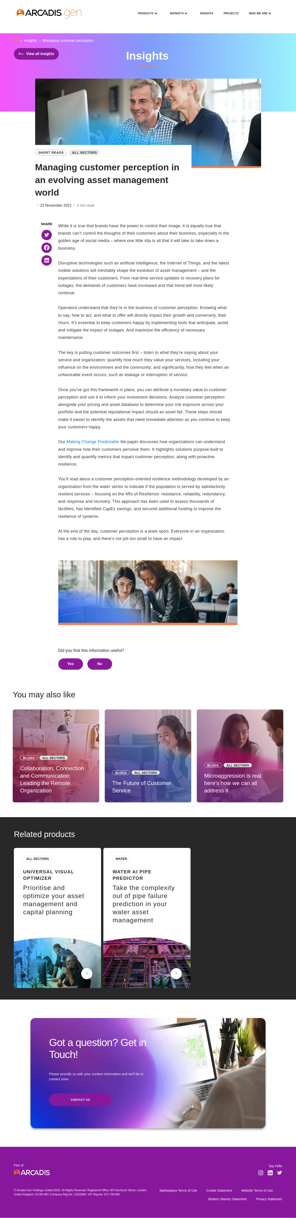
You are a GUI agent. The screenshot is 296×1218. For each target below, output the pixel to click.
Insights (204, 10)
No (99, 664)
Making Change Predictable (93, 441)
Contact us (80, 1100)
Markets (175, 10)
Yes (70, 664)
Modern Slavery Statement (227, 1199)
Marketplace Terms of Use (178, 1191)
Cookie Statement (219, 1191)
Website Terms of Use (257, 1191)
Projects (229, 10)
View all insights (36, 54)
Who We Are (256, 10)
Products (144, 10)
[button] (46, 235)
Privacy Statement (269, 1199)
